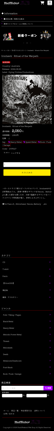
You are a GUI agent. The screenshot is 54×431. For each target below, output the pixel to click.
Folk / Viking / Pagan (12, 315)
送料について (39, 410)
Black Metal (8, 321)
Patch (5, 276)
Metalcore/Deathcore (12, 361)
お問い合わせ (8, 413)
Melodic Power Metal (12, 334)
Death (5, 354)
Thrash (6, 341)
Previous (4, 35)
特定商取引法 (26, 410)
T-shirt (5, 269)
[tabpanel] (27, 35)
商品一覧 (15, 410)
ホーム (3, 50)
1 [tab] (23, 42)
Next (49, 35)
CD (8, 50)
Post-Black (7, 367)
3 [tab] (30, 42)
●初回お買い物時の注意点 (14, 19)
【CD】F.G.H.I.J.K (17, 50)
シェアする (15, 153)
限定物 (5, 290)
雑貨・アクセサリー (10, 297)
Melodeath (7, 347)
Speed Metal (30, 142)
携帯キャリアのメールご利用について (18, 24)
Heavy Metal (16, 142)
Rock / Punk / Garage (12, 374)
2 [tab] (27, 42)
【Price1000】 (9, 283)
